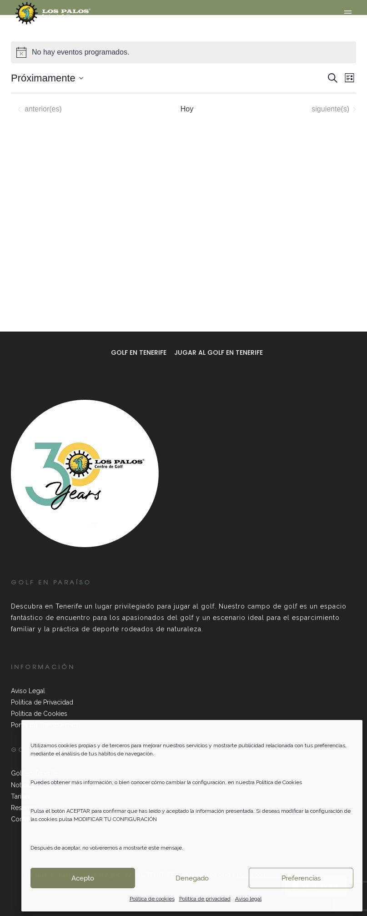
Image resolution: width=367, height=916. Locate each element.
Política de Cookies (39, 713)
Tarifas (20, 796)
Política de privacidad (205, 899)
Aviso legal (248, 899)
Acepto (82, 878)
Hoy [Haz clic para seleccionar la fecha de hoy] (187, 109)
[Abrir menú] (347, 13)
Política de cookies (152, 899)
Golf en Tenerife (138, 352)
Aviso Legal (28, 691)
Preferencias (301, 878)
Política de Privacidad (42, 702)
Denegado (192, 878)
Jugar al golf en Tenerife (218, 352)
